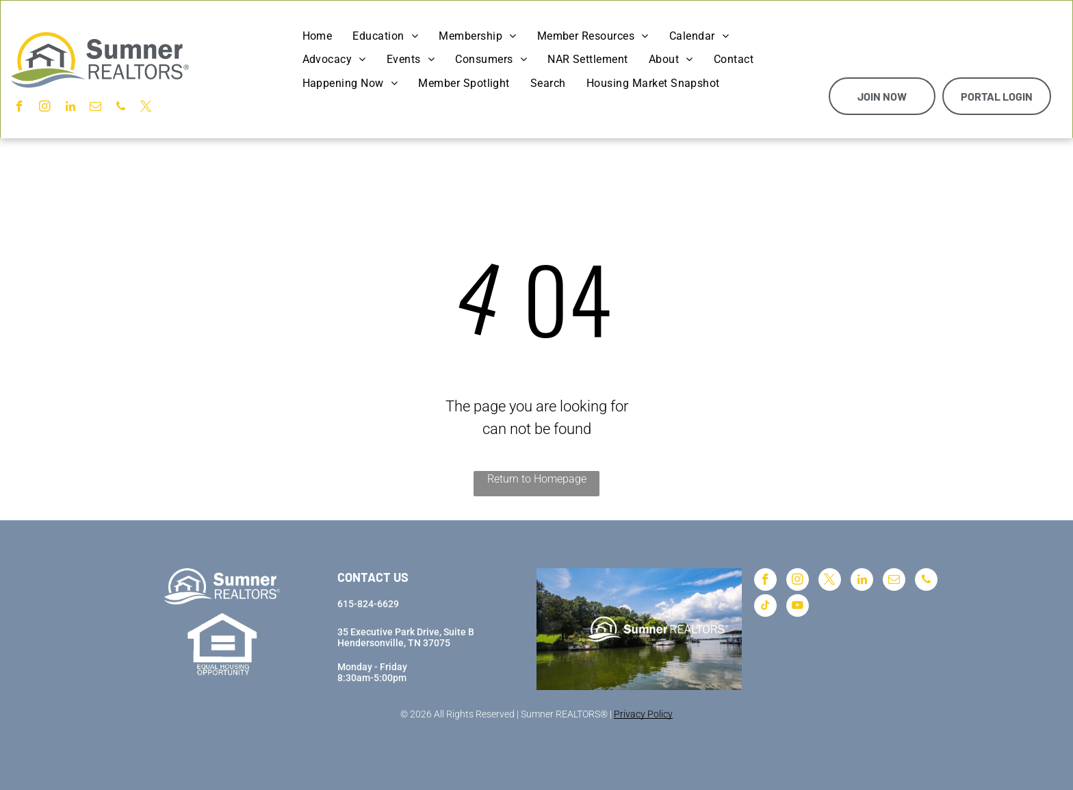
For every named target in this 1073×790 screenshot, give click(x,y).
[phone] (120, 108)
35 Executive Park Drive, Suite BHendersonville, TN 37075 (405, 637)
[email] (95, 108)
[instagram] (44, 108)
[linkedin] (70, 108)
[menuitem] (317, 36)
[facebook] (19, 108)
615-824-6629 (368, 603)
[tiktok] (765, 607)
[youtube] (797, 607)
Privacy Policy (643, 714)
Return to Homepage (536, 478)
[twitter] (146, 108)
